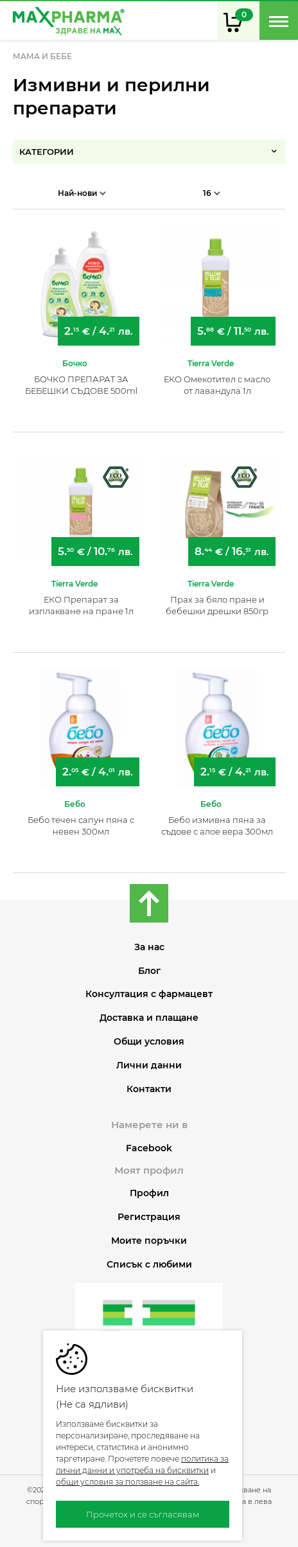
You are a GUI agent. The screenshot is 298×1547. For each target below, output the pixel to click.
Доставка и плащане (149, 1017)
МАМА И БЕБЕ (42, 56)
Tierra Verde (211, 363)
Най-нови (82, 193)
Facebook (149, 1148)
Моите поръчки (149, 1240)
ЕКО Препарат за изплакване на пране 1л (81, 605)
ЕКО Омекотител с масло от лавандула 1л (217, 385)
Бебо (74, 804)
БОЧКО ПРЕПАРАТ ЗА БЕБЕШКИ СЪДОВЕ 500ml (81, 385)
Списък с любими (149, 1264)
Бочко (74, 363)
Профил (149, 1193)
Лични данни (149, 1065)
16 (211, 193)
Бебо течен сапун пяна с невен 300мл (81, 825)
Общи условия (149, 1041)
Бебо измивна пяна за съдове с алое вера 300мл (217, 825)
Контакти (149, 1089)
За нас (149, 947)
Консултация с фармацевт (149, 994)
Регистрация (149, 1217)
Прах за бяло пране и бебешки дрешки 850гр (217, 605)
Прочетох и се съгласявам (142, 1514)
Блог (149, 971)
